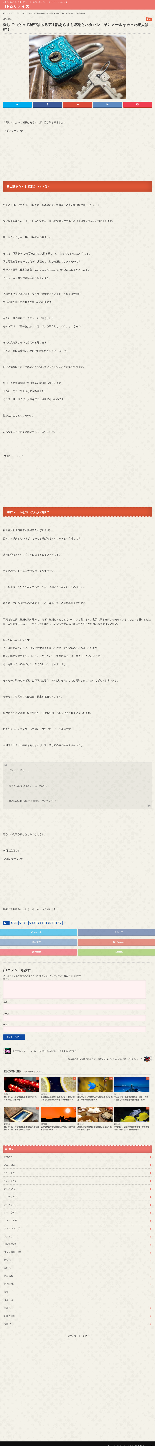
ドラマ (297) (9, 1210)
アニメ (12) (9, 1164)
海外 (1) (7, 1288)
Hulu (15, 923)
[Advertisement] (77, 153)
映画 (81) (8, 1272)
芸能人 (50, 923)
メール (7, 1013)
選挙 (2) (7, 1319)
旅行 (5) (7, 1265)
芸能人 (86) (9, 1311)
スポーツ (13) (10, 1195)
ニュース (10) (10, 1218)
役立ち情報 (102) (12, 1249)
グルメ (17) (9, 1187)
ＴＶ (59, 923)
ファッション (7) (11, 1226)
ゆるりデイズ (18, 6)
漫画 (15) (8, 1296)
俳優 (33, 923)
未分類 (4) (8, 1280)
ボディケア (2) (10, 1234)
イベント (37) (10, 1171)
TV (7, 923)
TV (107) (8, 1156)
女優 (41, 923)
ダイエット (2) (10, 1203)
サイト (6, 1024)
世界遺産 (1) (9, 1241)
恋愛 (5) (7, 1257)
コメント (7, 978)
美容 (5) (7, 1304)
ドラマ (24, 923)
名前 (6, 1002)
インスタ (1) (9, 1179)
